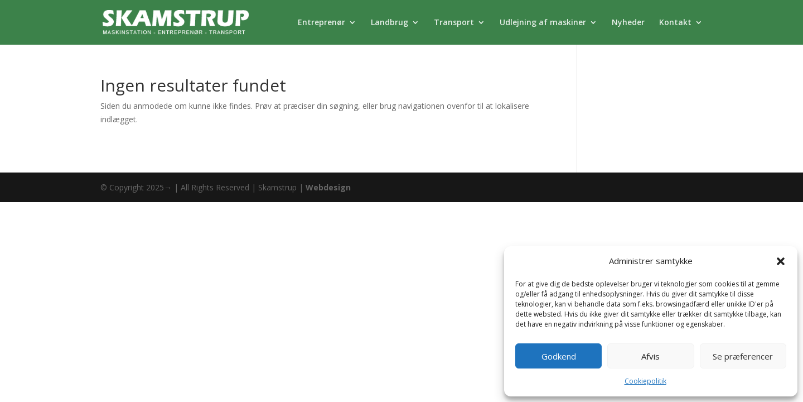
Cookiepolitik (645, 381)
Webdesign (328, 187)
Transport (454, 22)
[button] (780, 261)
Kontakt (675, 22)
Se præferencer (743, 356)
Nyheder (628, 22)
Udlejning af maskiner (543, 22)
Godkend (558, 356)
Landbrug (389, 22)
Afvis (650, 356)
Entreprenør (321, 22)
